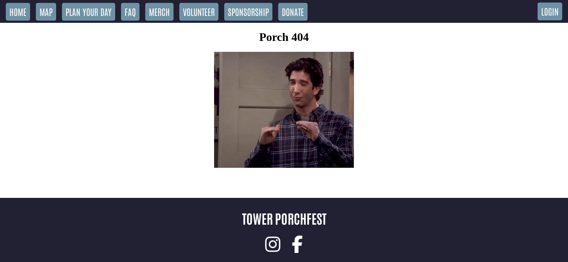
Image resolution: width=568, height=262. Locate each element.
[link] (272, 244)
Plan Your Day (89, 11)
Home (17, 11)
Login (550, 11)
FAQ (130, 11)
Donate (293, 11)
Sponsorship (248, 11)
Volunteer (199, 11)
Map (46, 11)
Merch (159, 11)
